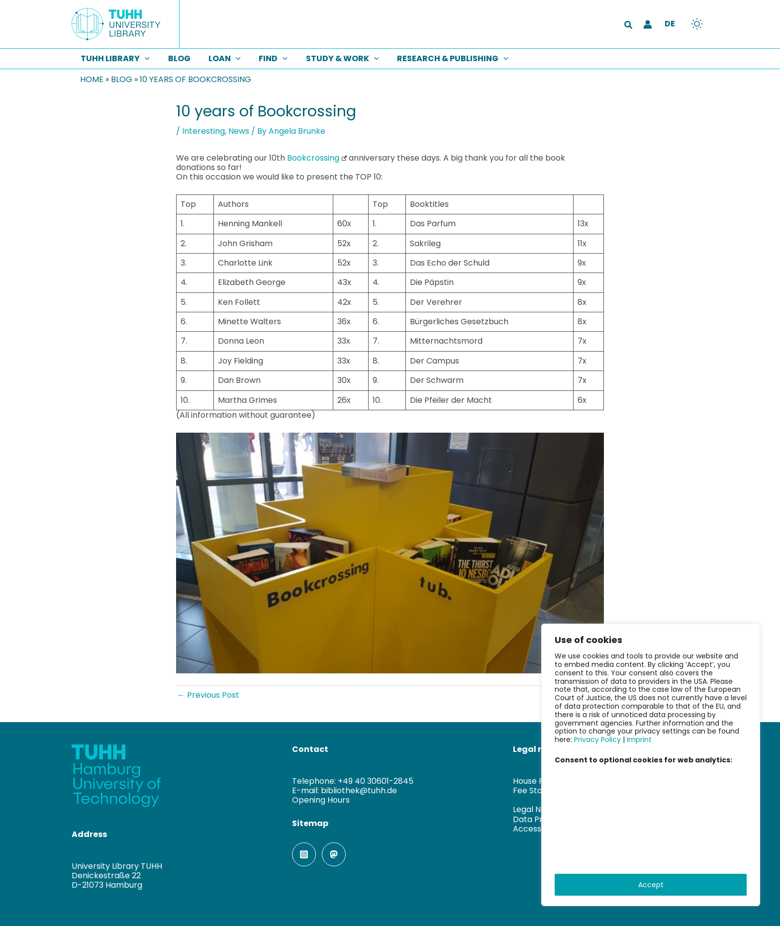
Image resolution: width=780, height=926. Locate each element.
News (238, 131)
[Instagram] (304, 854)
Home (91, 79)
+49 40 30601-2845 (375, 781)
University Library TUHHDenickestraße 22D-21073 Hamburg (117, 875)
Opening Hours (321, 800)
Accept (651, 885)
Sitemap (310, 823)
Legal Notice (537, 809)
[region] (650, 765)
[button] (628, 26)
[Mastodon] (334, 854)
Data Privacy (538, 819)
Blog (121, 79)
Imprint (639, 739)
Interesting (203, 131)
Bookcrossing (317, 158)
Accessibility (537, 828)
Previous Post (208, 695)
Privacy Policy (597, 739)
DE (670, 23)
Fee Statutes (538, 790)
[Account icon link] (647, 24)
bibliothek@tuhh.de (359, 790)
